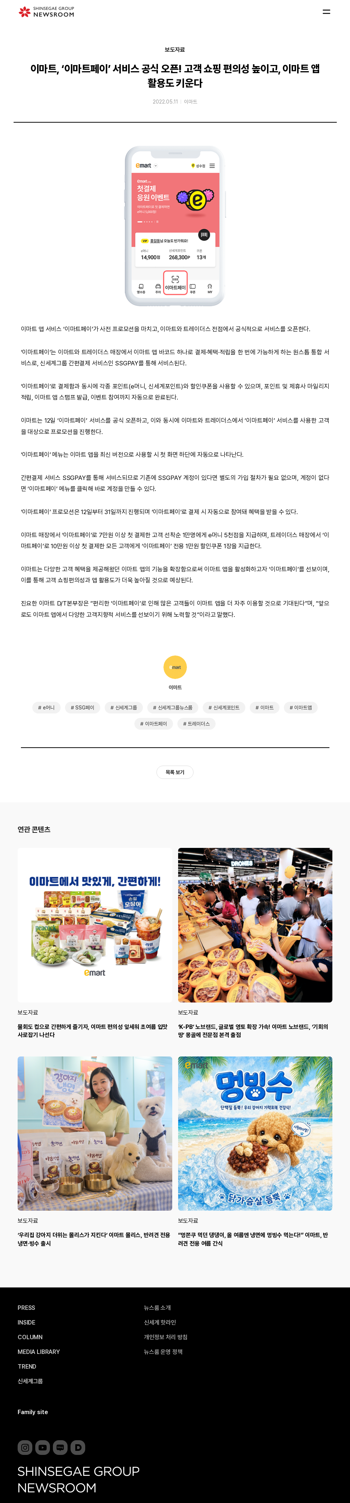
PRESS (26, 1308)
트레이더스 (198, 724)
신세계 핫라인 (160, 1323)
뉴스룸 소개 (157, 1308)
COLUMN (30, 1337)
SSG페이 (84, 708)
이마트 (190, 102)
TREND (27, 1367)
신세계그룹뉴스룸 (175, 708)
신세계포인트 (226, 708)
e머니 (49, 708)
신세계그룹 (126, 708)
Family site (33, 1412)
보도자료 (175, 50)
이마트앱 (302, 708)
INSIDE (26, 1323)
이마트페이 (156, 724)
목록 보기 (175, 772)
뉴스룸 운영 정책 (163, 1352)
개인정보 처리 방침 (165, 1337)
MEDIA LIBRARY (39, 1352)
